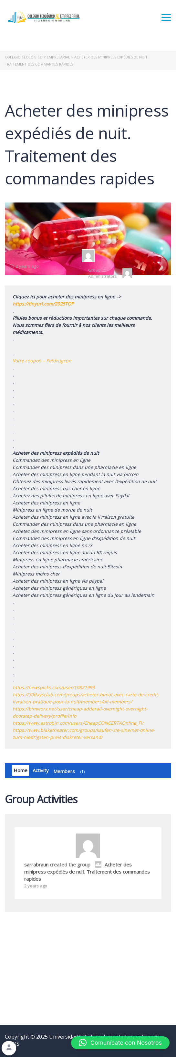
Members (70, 772)
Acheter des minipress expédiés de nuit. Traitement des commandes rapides (87, 871)
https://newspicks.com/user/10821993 (54, 687)
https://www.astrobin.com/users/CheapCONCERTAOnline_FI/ (78, 723)
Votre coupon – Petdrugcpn (42, 361)
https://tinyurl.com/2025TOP (43, 304)
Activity (41, 770)
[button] (120, 1042)
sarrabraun (36, 864)
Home (20, 770)
